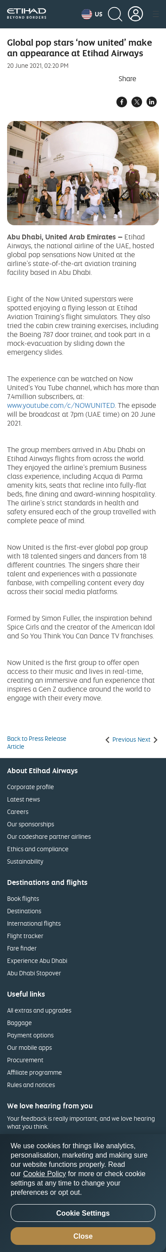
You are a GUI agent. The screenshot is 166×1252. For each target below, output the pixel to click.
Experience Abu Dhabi (37, 960)
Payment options (30, 1035)
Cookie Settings (83, 1213)
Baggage (19, 1022)
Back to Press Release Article (36, 743)
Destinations (24, 911)
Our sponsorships (30, 824)
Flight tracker (25, 935)
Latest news (23, 799)
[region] (83, 1193)
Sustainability (25, 861)
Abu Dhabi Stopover (34, 973)
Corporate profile (30, 786)
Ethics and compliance (38, 849)
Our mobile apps (29, 1047)
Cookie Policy (44, 1174)
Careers (17, 811)
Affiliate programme (34, 1072)
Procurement (25, 1060)
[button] (91, 14)
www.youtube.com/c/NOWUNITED (61, 405)
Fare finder (22, 948)
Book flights (23, 898)
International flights (34, 923)
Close (83, 1236)
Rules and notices (31, 1084)
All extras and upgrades (39, 1010)
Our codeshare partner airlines (49, 836)
